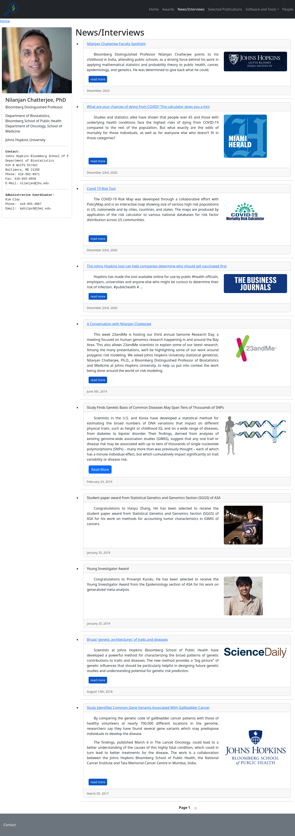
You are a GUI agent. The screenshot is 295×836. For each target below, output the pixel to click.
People (287, 9)
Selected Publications (225, 9)
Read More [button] (100, 469)
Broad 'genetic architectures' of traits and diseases (127, 639)
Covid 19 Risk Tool (101, 188)
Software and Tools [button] (261, 9)
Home (154, 9)
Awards (168, 9)
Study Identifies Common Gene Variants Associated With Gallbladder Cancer (148, 707)
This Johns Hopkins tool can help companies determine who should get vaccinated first (157, 266)
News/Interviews (191, 9)
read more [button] (98, 79)
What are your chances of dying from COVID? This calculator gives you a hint (148, 106)
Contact (9, 824)
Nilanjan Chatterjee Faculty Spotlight (116, 43)
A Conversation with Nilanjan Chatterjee (119, 323)
